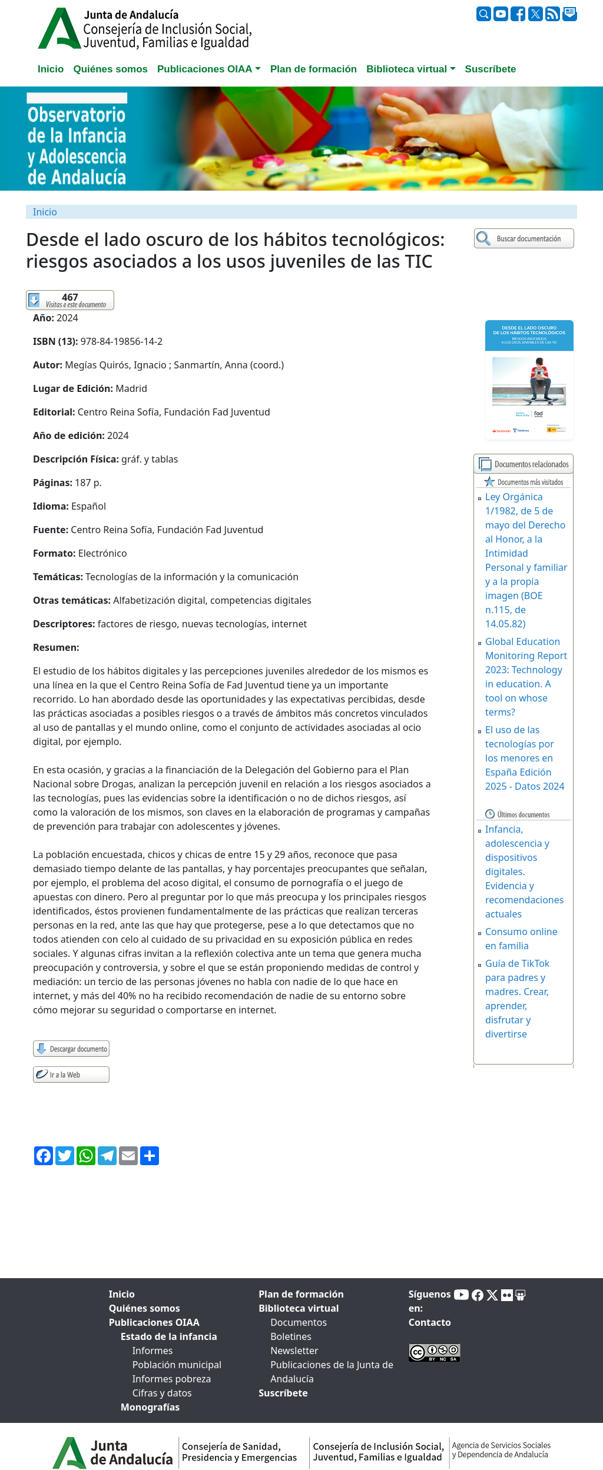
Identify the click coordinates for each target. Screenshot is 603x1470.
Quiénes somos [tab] (110, 69)
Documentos (298, 1322)
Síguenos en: (430, 1301)
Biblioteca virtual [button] (406, 69)
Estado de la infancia (169, 1336)
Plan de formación (301, 1294)
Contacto (430, 1322)
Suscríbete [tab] (490, 69)
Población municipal (176, 1364)
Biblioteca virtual (299, 1308)
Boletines (291, 1336)
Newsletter (294, 1350)
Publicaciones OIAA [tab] (154, 1322)
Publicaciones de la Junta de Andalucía (331, 1371)
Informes (152, 1350)
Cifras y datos (162, 1392)
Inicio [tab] (51, 69)
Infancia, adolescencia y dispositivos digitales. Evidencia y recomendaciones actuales (524, 871)
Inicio (45, 211)
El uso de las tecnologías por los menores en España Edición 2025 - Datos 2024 (525, 758)
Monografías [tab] (150, 1407)
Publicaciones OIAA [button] (205, 69)
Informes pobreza (171, 1378)
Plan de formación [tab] (313, 69)
